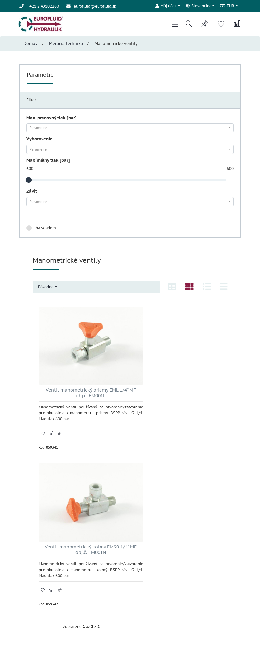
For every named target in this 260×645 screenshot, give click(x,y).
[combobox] (130, 128)
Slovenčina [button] (198, 6)
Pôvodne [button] (46, 288)
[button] (167, 5)
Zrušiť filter (219, 229)
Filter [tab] (31, 101)
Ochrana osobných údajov (42, 575)
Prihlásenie (145, 525)
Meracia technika (66, 44)
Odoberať (187, 590)
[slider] (29, 181)
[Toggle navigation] (174, 25)
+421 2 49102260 (45, 529)
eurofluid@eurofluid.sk (95, 6)
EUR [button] (227, 6)
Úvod (24, 563)
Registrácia (144, 531)
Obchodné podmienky (39, 569)
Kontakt (26, 582)
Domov (30, 44)
